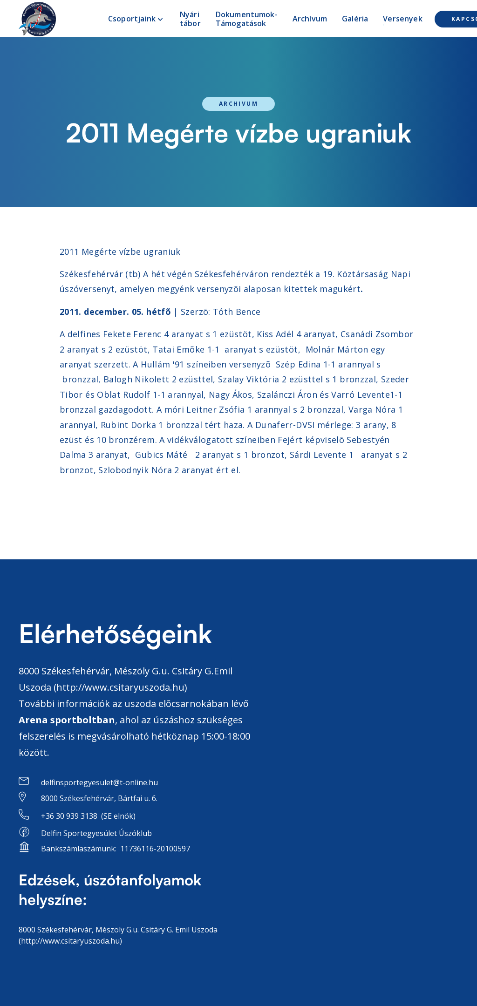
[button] (136, 19)
